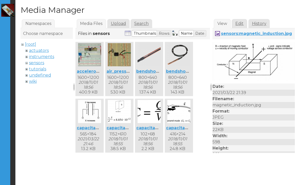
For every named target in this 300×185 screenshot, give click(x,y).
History (259, 23)
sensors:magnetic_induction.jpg (256, 33)
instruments (41, 56)
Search (141, 23)
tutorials (37, 69)
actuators (39, 50)
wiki (33, 81)
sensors (36, 62)
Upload (118, 23)
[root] (30, 44)
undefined (40, 75)
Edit (239, 23)
